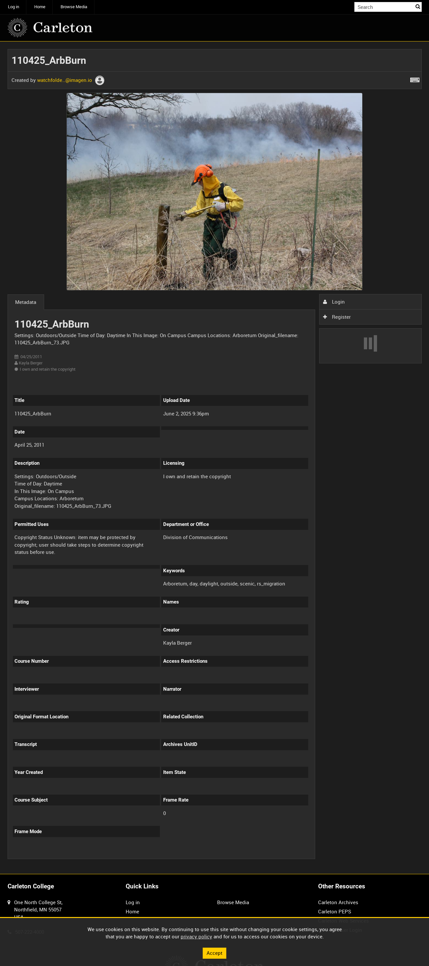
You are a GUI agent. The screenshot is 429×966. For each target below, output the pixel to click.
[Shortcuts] (414, 79)
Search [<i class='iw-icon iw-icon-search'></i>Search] (418, 6)
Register (337, 316)
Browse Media (74, 7)
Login (334, 301)
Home (39, 7)
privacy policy (196, 936)
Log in (13, 7)
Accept (214, 953)
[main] (215, 457)
